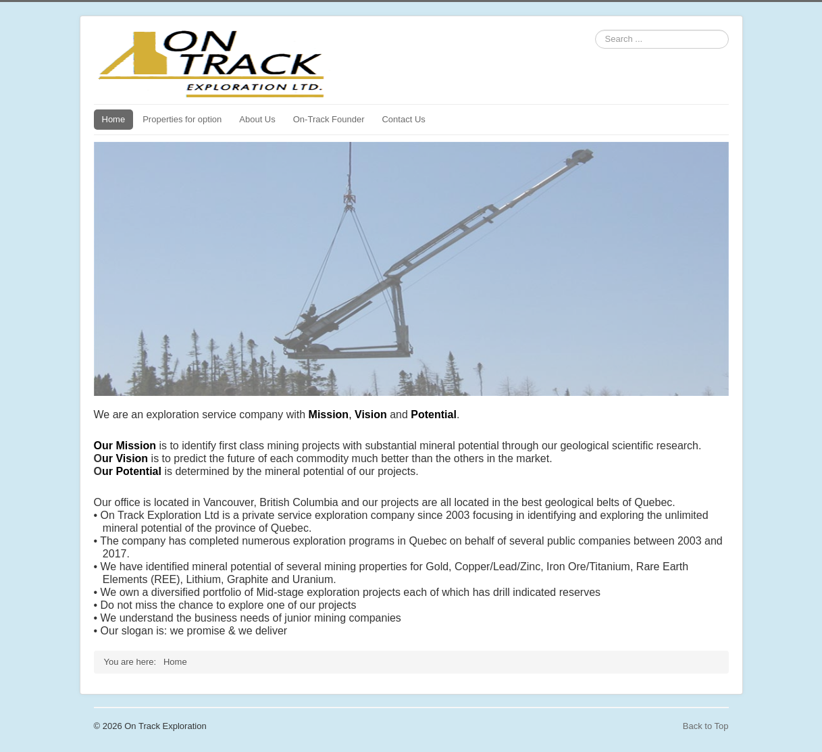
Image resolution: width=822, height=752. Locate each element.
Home (114, 119)
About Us (257, 119)
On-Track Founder (329, 119)
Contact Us (403, 119)
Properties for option (182, 119)
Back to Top (706, 726)
